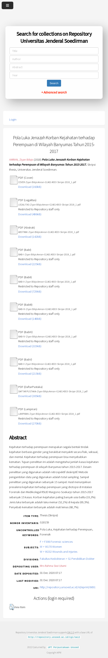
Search (54, 83)
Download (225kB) (29, 264)
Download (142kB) (29, 237)
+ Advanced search (54, 92)
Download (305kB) (29, 396)
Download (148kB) (29, 319)
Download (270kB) (29, 423)
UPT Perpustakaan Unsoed (63, 647)
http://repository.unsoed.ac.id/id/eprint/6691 (68, 587)
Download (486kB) (29, 214)
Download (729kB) (29, 291)
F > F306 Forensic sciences (56, 542)
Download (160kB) (29, 187)
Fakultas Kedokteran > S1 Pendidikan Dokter (67, 559)
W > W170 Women (51, 547)
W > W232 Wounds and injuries (58, 551)
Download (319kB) (29, 346)
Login (12, 119)
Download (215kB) (29, 373)
